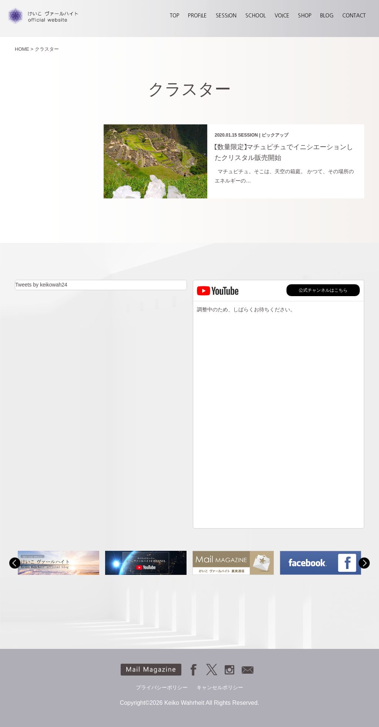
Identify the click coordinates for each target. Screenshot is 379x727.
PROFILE (197, 15)
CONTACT (354, 15)
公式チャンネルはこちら (323, 290)
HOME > (24, 49)
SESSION (226, 15)
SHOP (304, 15)
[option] (58, 563)
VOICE (282, 15)
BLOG (326, 15)
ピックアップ (275, 135)
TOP (174, 15)
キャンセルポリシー (220, 687)
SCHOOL (255, 15)
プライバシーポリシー (162, 687)
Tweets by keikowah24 (41, 285)
